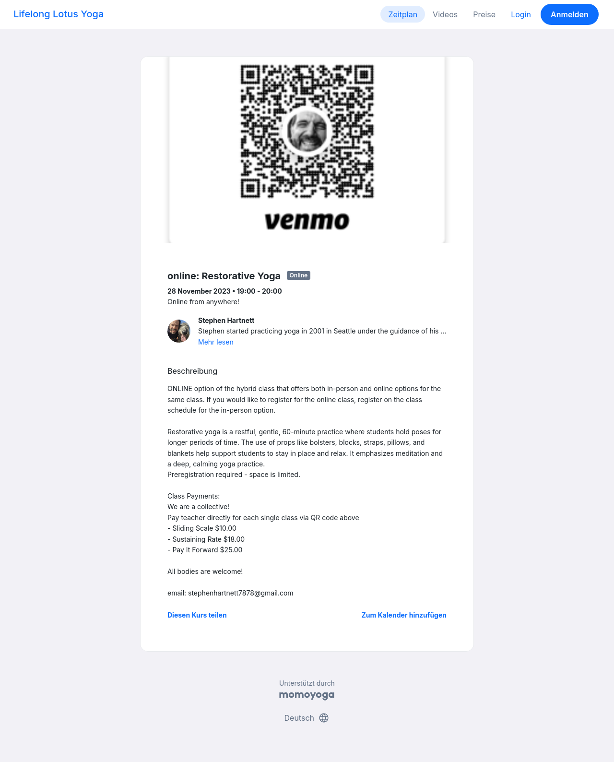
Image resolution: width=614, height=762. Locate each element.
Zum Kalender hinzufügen (404, 615)
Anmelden (570, 14)
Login (521, 14)
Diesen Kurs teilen (197, 615)
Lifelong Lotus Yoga (58, 14)
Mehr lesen (216, 342)
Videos (445, 14)
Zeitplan (402, 14)
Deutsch (307, 718)
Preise (484, 14)
